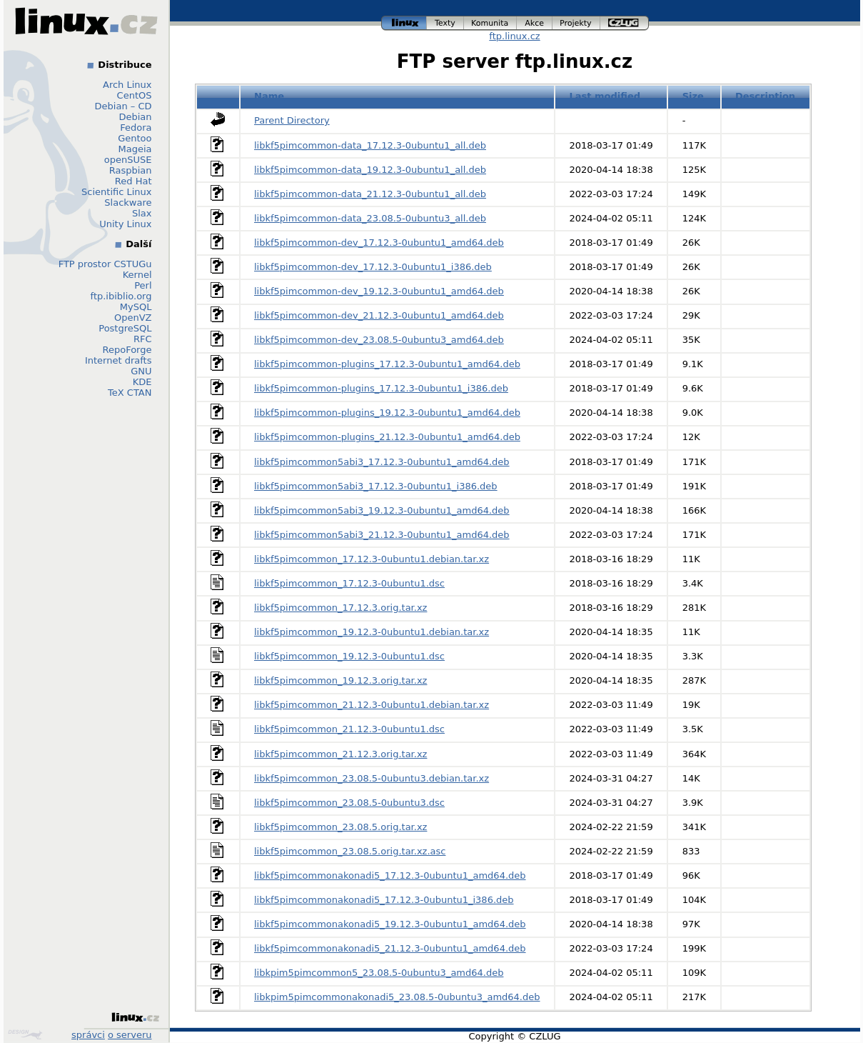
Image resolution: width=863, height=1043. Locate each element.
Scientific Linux (116, 191)
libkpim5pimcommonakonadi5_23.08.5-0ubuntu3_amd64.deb (397, 997)
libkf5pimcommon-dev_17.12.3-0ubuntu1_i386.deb (373, 266)
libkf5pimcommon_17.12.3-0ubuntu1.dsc (349, 583)
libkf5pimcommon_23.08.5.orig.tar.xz (340, 827)
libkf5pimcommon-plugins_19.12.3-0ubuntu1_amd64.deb (387, 412)
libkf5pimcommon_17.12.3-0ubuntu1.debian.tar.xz (371, 559)
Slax (142, 213)
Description (765, 96)
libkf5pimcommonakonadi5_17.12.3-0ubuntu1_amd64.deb (390, 875)
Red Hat (133, 181)
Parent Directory (292, 120)
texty (445, 23)
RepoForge (127, 349)
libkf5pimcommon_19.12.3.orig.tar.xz (340, 680)
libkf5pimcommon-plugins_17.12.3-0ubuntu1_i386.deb (381, 388)
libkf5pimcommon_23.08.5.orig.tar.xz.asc (349, 851)
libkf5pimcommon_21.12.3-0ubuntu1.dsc (349, 729)
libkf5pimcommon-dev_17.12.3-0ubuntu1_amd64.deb (379, 242)
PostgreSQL (125, 328)
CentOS (134, 95)
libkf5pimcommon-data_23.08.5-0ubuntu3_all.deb (370, 218)
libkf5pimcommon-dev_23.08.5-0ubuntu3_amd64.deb (379, 339)
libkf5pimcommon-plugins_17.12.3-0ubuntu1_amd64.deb (387, 364)
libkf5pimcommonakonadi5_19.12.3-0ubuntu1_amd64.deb (390, 924)
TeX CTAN (129, 392)
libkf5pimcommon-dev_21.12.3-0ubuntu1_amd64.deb (379, 315)
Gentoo (134, 138)
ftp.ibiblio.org (121, 296)
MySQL (136, 306)
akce (534, 23)
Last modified (605, 96)
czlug (624, 23)
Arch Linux (127, 84)
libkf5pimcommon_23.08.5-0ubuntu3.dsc (349, 802)
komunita (490, 23)
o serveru (129, 1034)
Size (693, 96)
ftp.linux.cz (514, 36)
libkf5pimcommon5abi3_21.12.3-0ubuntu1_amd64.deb (382, 534)
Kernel (137, 274)
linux (404, 23)
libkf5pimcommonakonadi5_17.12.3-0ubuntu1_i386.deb (384, 899)
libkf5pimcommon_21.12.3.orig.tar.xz (340, 754)
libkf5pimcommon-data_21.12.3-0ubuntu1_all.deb (370, 194)
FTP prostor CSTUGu (105, 264)
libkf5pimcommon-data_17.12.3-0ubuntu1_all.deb (370, 145)
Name (269, 96)
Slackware (127, 202)
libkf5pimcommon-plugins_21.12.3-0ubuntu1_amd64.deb (387, 436)
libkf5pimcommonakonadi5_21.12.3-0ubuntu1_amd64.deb (390, 948)
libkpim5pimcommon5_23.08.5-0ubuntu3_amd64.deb (378, 972)
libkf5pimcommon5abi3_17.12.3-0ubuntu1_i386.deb (376, 486)
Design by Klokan (25, 1034)
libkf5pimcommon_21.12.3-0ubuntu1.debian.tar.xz (371, 704)
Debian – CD (123, 106)
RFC (142, 339)
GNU (141, 371)
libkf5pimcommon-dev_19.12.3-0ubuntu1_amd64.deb (379, 291)
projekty (576, 23)
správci (88, 1034)
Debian (134, 116)
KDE (142, 381)
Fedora (135, 127)
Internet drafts (118, 360)
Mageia (134, 149)
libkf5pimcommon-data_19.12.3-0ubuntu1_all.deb (370, 169)
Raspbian (130, 170)
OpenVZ (133, 317)
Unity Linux (125, 224)
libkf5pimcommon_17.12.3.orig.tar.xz (340, 607)
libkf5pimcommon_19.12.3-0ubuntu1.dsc (349, 656)
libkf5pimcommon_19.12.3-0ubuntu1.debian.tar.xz (371, 632)
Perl (142, 285)
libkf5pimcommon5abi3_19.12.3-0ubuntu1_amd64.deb (382, 510)
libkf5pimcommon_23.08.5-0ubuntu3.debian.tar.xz (371, 778)
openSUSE (128, 159)
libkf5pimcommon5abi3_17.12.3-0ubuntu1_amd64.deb (382, 461)
